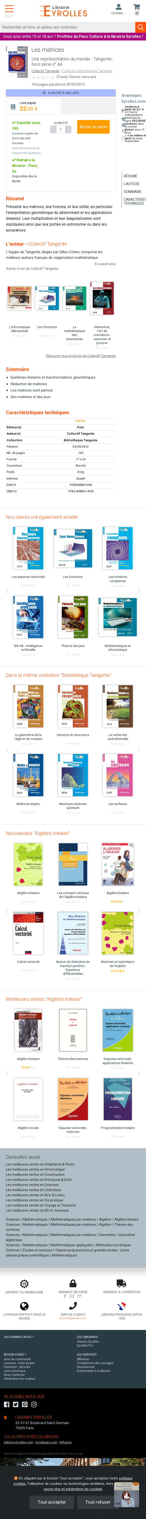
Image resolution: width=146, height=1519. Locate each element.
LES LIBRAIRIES (87, 1337)
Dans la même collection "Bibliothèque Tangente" (58, 675)
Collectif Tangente (45, 71)
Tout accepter (52, 1502)
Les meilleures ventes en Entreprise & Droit (39, 1180)
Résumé (130, 176)
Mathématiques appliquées (72, 1245)
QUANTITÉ (61, 123)
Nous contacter (14, 1375)
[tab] (33, 106)
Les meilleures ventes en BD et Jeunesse (37, 1210)
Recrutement (86, 1367)
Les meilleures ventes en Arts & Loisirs (35, 1195)
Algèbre (105, 1219)
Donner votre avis (83, 77)
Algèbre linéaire (127, 1219)
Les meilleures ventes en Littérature (33, 1190)
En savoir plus (105, 264)
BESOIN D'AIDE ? (15, 1354)
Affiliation (83, 1359)
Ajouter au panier (93, 126)
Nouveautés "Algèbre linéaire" (38, 833)
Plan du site (75, 1453)
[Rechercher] (68, 27)
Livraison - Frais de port (19, 1363)
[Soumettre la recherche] (140, 27)
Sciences (13, 1219)
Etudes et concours (37, 1250)
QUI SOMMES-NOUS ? (19, 1337)
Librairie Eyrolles (88, 1341)
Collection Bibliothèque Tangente (87, 71)
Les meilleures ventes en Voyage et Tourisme (41, 1205)
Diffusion (65, 1442)
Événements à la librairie (93, 1371)
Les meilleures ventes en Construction (35, 1175)
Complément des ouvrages (95, 1363)
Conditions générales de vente (47, 1453)
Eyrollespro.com (46, 1442)
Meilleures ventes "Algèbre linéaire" (44, 999)
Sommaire (133, 192)
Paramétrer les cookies (19, 1378)
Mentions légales (14, 1453)
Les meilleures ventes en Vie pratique (34, 1200)
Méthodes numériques (113, 1245)
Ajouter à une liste (61, 93)
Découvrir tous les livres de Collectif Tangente (81, 356)
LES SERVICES (87, 1354)
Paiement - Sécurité (17, 1367)
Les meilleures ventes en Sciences (32, 1185)
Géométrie (107, 1235)
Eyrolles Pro (85, 1345)
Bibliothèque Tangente (80, 440)
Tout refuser (98, 1502)
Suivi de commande (17, 1359)
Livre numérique (15, 1371)
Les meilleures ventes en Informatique (35, 1169)
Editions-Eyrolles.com (18, 1442)
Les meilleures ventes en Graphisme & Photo (40, 1164)
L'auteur (131, 184)
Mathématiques (35, 1219)
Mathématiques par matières (73, 1219)
